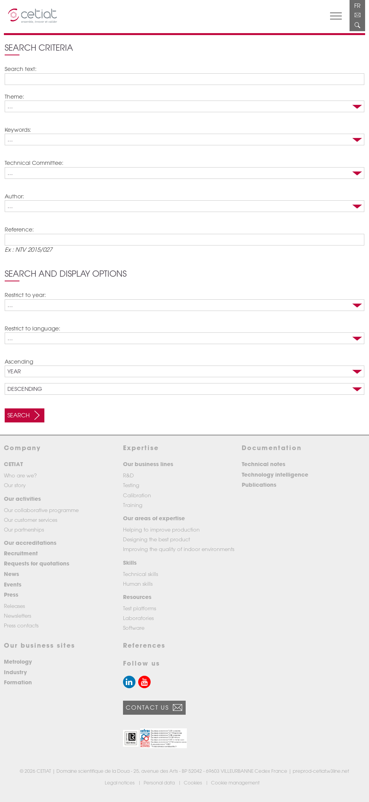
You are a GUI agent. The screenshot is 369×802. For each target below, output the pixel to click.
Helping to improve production (161, 529)
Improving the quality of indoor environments (178, 549)
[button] (131, 738)
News (11, 574)
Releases (14, 605)
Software (133, 627)
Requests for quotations (36, 563)
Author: (14, 196)
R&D (128, 475)
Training (132, 505)
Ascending (19, 361)
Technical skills (140, 574)
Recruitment (21, 553)
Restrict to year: (25, 294)
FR (357, 5)
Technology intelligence (275, 474)
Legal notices (120, 782)
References (144, 645)
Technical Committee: (34, 162)
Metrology (18, 661)
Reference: (19, 229)
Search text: (21, 68)
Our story (15, 485)
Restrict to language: (32, 328)
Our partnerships (24, 529)
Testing (131, 485)
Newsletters (17, 615)
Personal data (160, 782)
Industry (15, 672)
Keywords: (18, 129)
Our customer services (30, 519)
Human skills (138, 583)
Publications (259, 484)
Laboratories (138, 618)
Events (12, 584)
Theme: (14, 96)
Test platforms (139, 608)
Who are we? (20, 475)
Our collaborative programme (41, 510)
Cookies (193, 782)
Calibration (137, 495)
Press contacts (21, 625)
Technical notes (263, 464)
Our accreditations (30, 542)
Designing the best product (156, 539)
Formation (18, 682)
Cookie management (236, 782)
